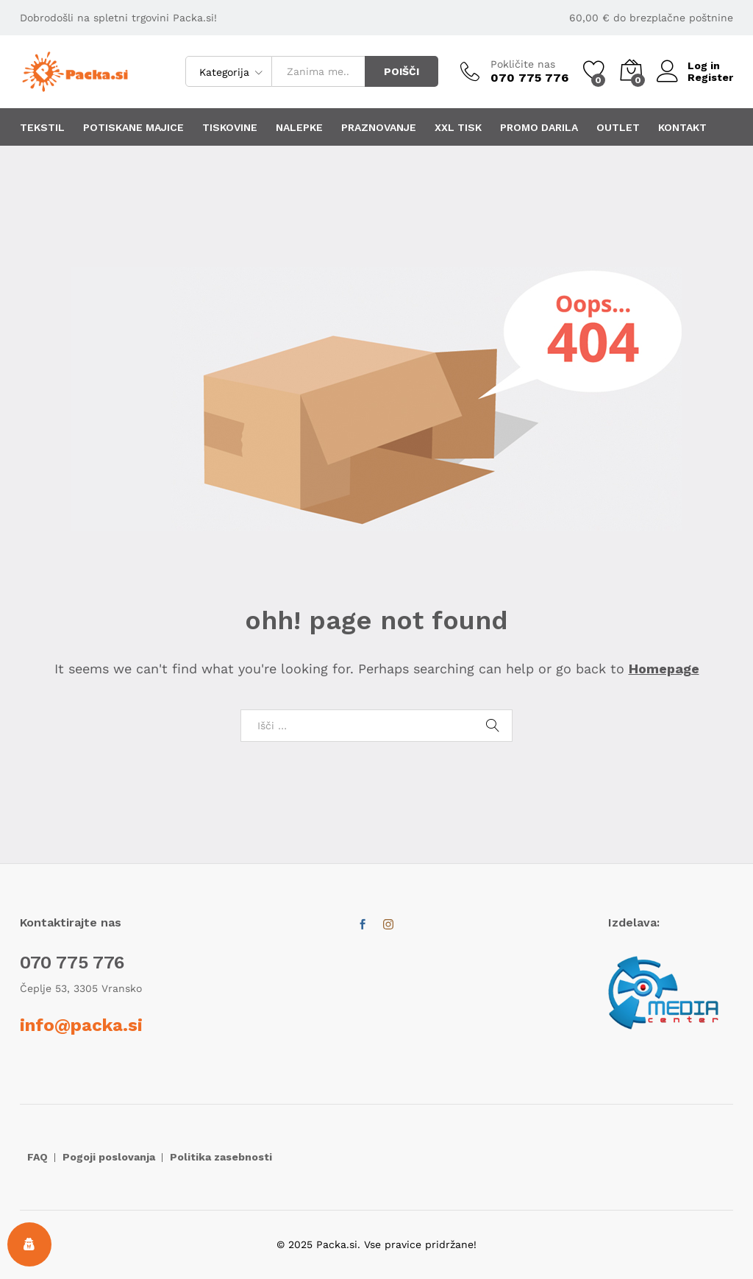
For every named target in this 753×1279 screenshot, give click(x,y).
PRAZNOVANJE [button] (378, 127)
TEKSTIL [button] (42, 127)
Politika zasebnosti (221, 1157)
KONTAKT (682, 127)
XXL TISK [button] (458, 127)
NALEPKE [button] (299, 127)
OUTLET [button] (618, 127)
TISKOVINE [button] (229, 127)
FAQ (37, 1157)
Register (710, 77)
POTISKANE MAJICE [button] (133, 127)
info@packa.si (81, 1025)
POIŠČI (401, 71)
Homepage (664, 668)
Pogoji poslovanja (109, 1157)
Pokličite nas (522, 64)
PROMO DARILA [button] (539, 127)
